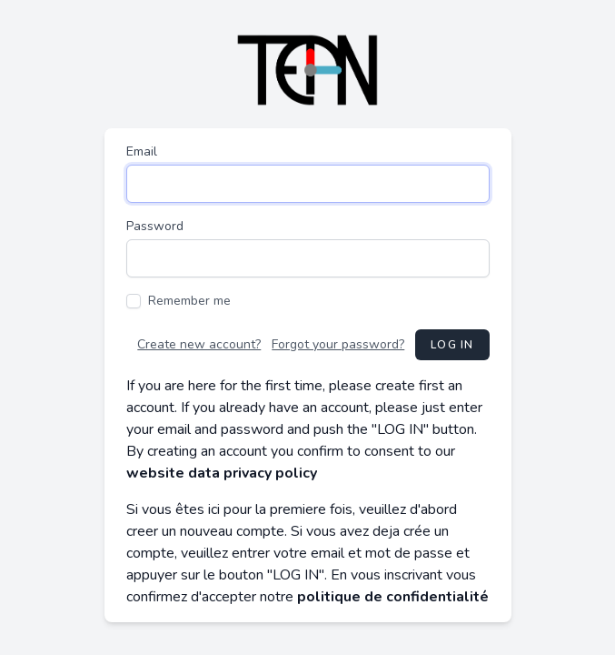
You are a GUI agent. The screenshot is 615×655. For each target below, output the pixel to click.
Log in (452, 345)
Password (155, 226)
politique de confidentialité (393, 597)
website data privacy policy (221, 473)
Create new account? (199, 344)
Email (141, 151)
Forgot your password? (338, 344)
